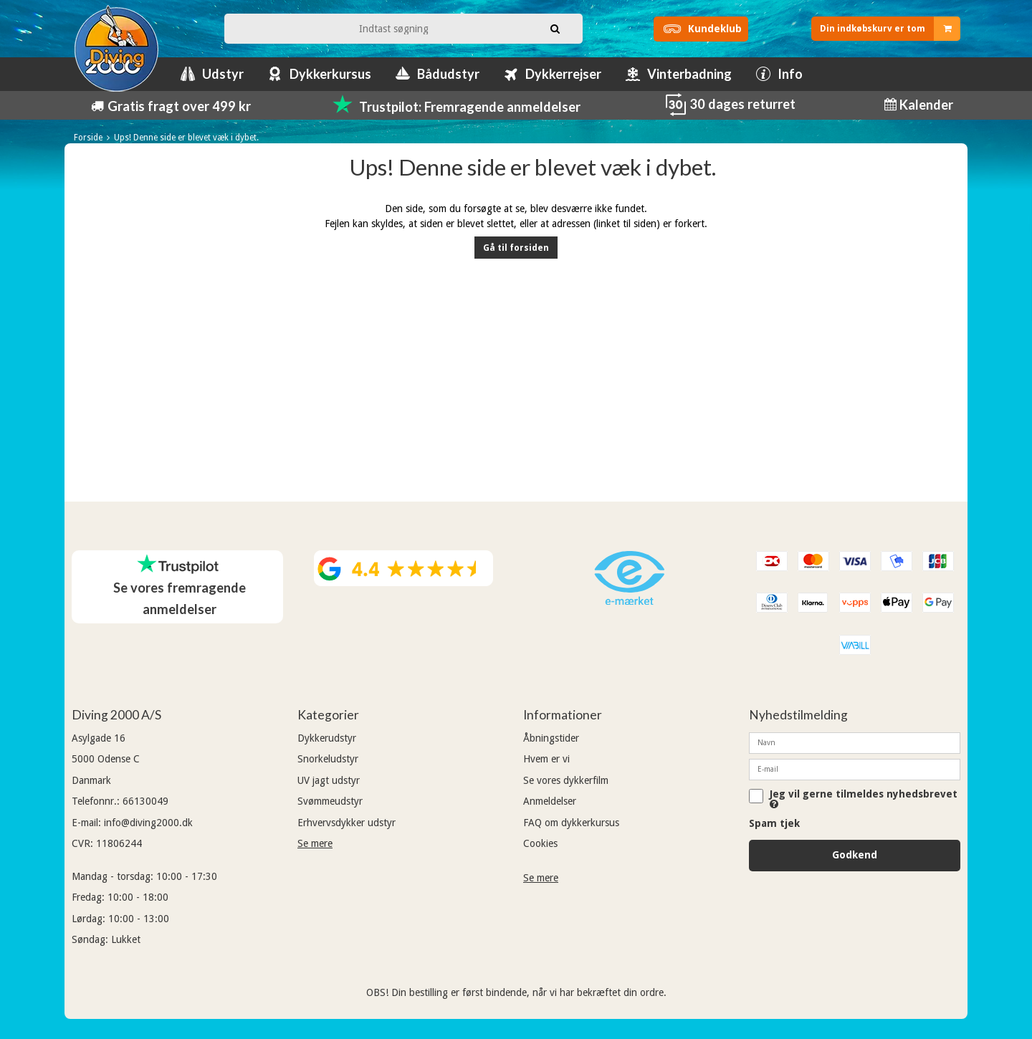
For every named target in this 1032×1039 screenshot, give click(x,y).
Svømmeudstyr (330, 801)
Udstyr (223, 74)
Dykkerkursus (330, 74)
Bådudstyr (448, 74)
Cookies (540, 843)
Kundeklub (700, 29)
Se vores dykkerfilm (565, 780)
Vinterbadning (689, 74)
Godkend (854, 855)
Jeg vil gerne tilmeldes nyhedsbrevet (863, 799)
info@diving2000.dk (148, 822)
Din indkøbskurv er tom (890, 28)
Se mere (315, 843)
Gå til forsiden (516, 248)
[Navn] (854, 742)
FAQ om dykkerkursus (571, 822)
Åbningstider (551, 738)
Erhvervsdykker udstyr (346, 822)
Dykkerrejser (563, 74)
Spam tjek (774, 823)
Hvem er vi (546, 759)
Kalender (925, 104)
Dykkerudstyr (326, 738)
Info (790, 74)
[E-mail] (854, 769)
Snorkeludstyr (327, 759)
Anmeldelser (549, 801)
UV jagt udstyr (328, 780)
